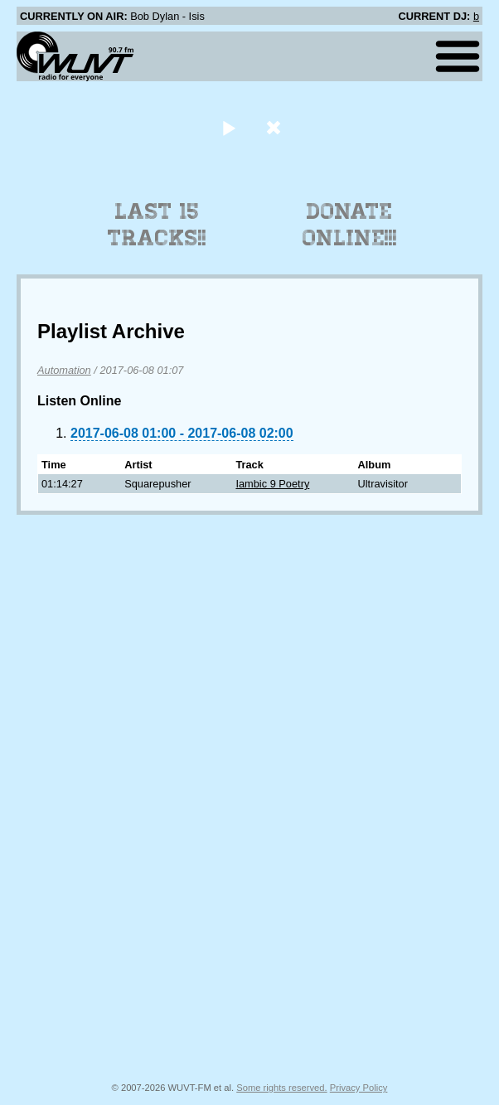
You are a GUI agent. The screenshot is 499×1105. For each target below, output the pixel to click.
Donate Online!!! (350, 224)
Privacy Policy (359, 1088)
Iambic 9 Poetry (272, 483)
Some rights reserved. (281, 1088)
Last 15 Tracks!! (157, 224)
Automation (64, 370)
